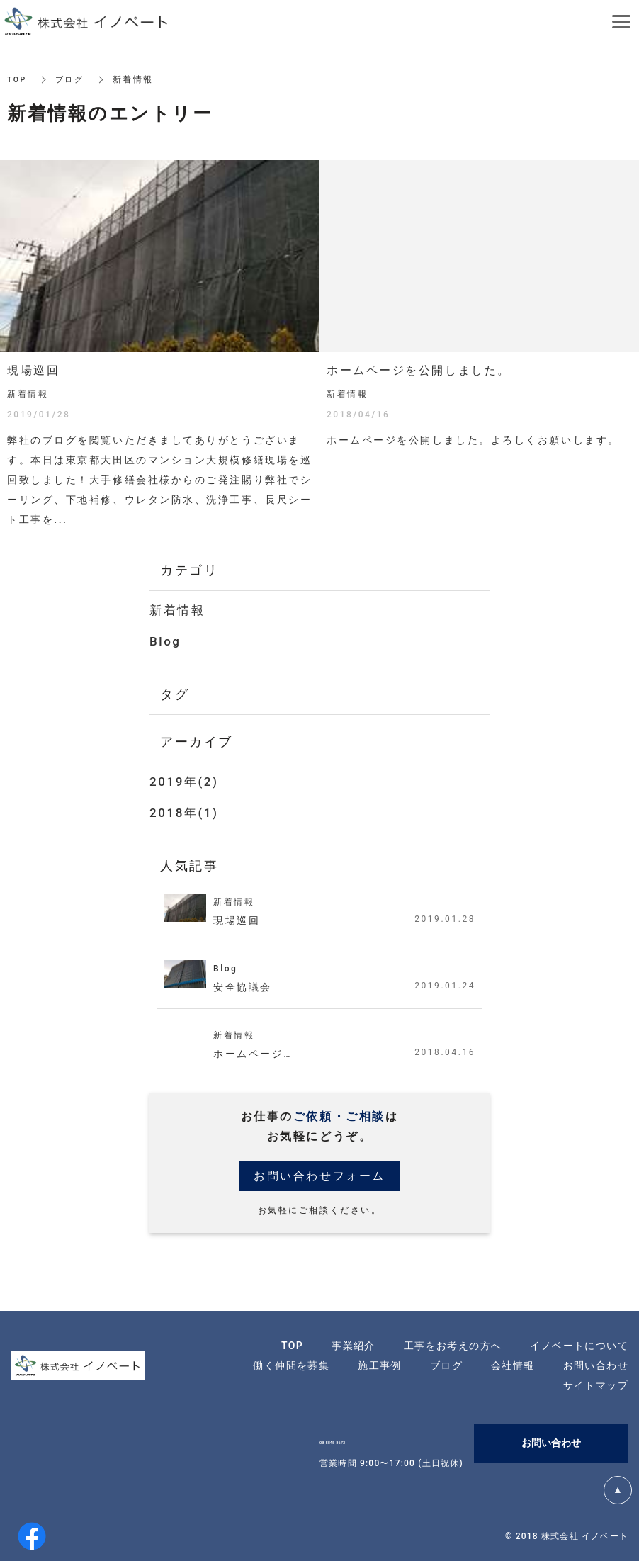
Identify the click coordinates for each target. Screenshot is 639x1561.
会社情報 (513, 1365)
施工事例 (380, 1365)
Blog (165, 641)
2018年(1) (184, 813)
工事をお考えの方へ (453, 1345)
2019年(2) (184, 781)
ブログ (73, 79)
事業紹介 (353, 1345)
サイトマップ (595, 1385)
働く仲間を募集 (291, 1365)
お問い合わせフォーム (319, 1176)
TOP (18, 79)
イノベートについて (579, 1345)
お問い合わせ (595, 1365)
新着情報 (177, 610)
